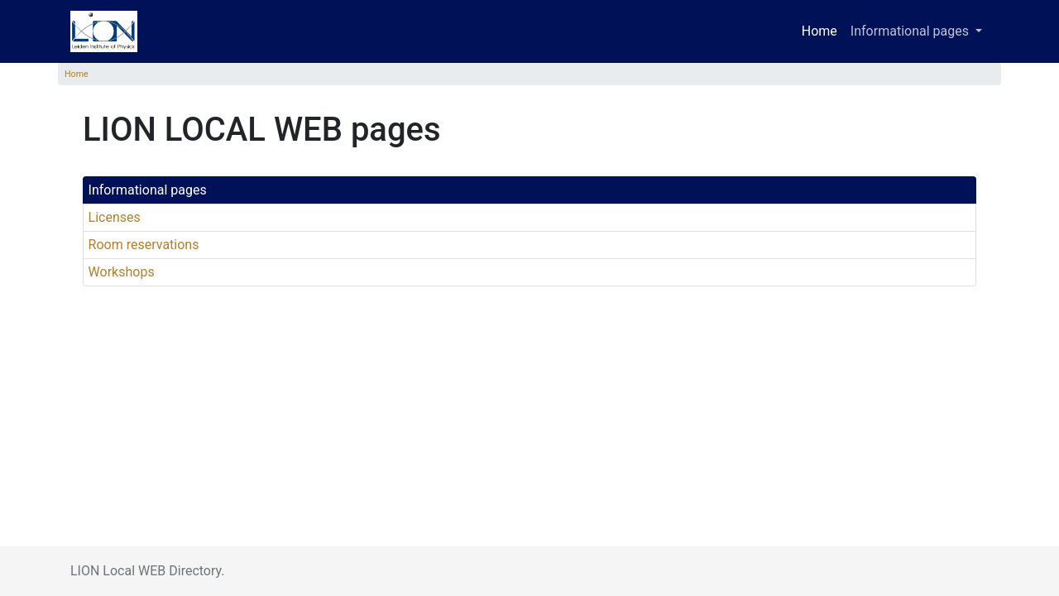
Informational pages (148, 190)
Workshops (122, 272)
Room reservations (144, 244)
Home (819, 31)
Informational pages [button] (911, 31)
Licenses (115, 217)
